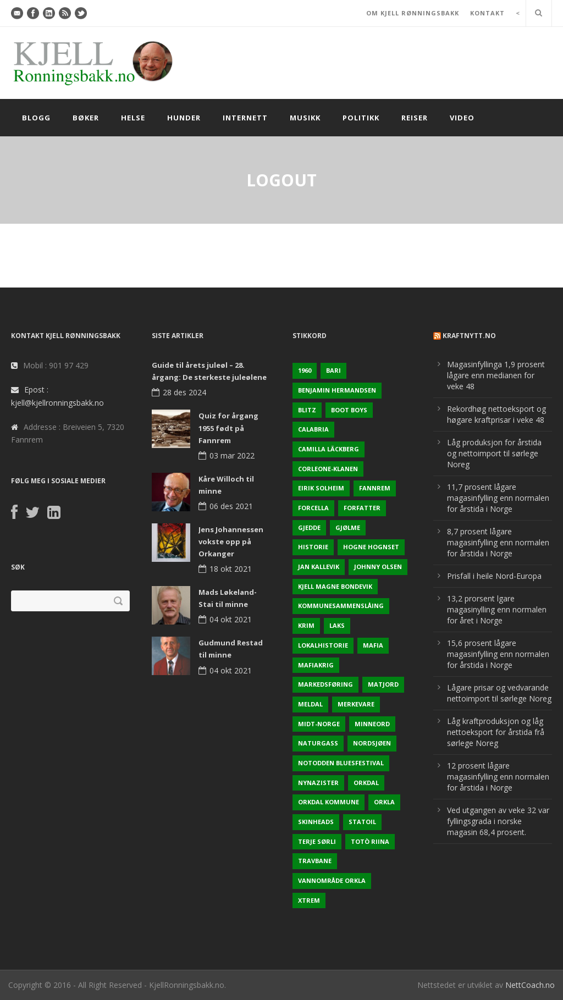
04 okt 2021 (230, 619)
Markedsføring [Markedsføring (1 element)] (325, 684)
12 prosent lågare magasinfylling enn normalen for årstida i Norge (498, 776)
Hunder (184, 118)
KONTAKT (487, 13)
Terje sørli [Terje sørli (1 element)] (317, 841)
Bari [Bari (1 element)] (333, 370)
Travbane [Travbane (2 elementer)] (315, 861)
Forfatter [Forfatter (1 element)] (362, 508)
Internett (245, 118)
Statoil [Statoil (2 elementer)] (362, 821)
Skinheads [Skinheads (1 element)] (316, 821)
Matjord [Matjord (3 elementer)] (383, 684)
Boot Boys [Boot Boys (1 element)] (349, 410)
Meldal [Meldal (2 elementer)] (310, 704)
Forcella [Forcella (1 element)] (313, 508)
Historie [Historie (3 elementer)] (313, 547)
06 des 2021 (231, 506)
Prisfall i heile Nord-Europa (494, 576)
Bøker (86, 118)
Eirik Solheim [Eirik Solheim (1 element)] (321, 488)
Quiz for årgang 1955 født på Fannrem (228, 428)
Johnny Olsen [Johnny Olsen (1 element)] (378, 566)
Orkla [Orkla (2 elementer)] (384, 802)
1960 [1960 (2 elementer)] (304, 370)
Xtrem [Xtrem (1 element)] (309, 900)
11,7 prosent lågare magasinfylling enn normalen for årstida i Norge (498, 498)
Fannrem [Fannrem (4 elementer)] (374, 488)
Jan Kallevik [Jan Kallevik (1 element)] (318, 566)
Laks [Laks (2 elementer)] (337, 625)
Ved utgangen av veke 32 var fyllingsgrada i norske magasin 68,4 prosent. (498, 821)
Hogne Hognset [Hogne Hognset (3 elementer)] (371, 547)
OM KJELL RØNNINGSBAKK (412, 13)
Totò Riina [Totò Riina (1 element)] (370, 841)
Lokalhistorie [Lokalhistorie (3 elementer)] (323, 645)
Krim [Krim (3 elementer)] (306, 625)
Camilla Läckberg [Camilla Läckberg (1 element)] (328, 449)
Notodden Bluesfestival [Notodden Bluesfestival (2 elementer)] (341, 763)
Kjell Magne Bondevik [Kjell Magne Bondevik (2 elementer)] (335, 586)
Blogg (36, 118)
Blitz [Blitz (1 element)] (307, 410)
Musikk (305, 118)
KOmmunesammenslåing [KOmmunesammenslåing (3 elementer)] (341, 605)
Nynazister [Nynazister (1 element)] (318, 782)
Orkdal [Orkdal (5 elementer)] (366, 782)
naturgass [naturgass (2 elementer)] (318, 743)
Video (462, 118)
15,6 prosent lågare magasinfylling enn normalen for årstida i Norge (498, 654)
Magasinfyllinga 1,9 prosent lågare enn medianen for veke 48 (496, 375)
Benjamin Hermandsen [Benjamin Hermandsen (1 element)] (337, 390)
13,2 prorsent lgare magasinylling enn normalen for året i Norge (497, 609)
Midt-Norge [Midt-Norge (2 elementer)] (319, 724)
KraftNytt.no (469, 335)
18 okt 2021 (230, 568)
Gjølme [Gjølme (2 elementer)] (347, 527)
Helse (133, 118)
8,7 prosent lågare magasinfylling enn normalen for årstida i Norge (498, 542)
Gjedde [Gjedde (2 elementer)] (309, 527)
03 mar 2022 (232, 455)
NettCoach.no (530, 985)
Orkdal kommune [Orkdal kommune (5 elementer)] (328, 802)
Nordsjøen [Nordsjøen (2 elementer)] (372, 743)
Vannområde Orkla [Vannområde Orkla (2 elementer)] (332, 880)
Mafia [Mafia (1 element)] (373, 645)
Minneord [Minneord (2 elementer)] (372, 724)
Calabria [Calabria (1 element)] (313, 429)
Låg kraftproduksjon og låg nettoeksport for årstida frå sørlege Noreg (495, 732)
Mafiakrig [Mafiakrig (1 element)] (316, 665)
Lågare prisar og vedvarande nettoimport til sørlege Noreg (499, 693)
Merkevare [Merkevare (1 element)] (356, 704)
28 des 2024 (184, 392)
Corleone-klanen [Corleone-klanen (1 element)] (328, 469)
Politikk (361, 118)
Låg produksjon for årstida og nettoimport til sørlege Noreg (494, 453)
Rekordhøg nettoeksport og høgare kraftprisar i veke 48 (496, 414)
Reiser (414, 118)
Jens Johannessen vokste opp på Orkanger (230, 541)
